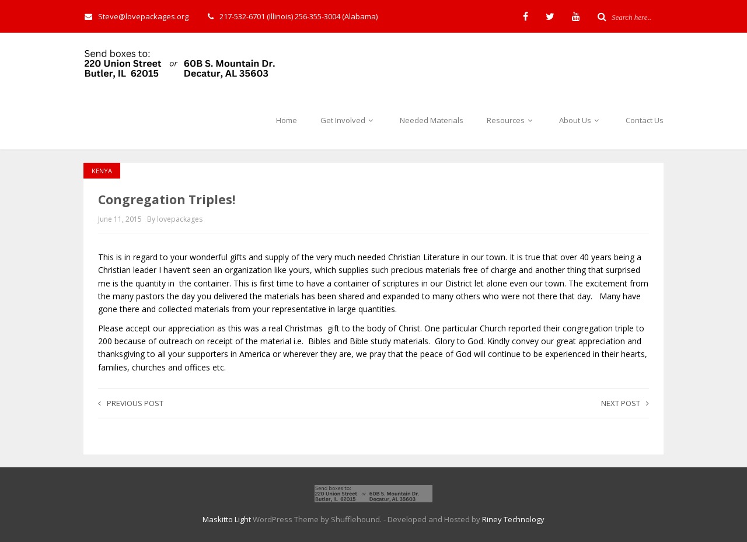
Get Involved (348, 120)
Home (286, 120)
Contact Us (645, 120)
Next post (625, 403)
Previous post (130, 403)
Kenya (102, 170)
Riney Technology (513, 519)
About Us (580, 120)
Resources (511, 120)
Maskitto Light (227, 519)
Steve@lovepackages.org (137, 16)
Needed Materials (431, 120)
